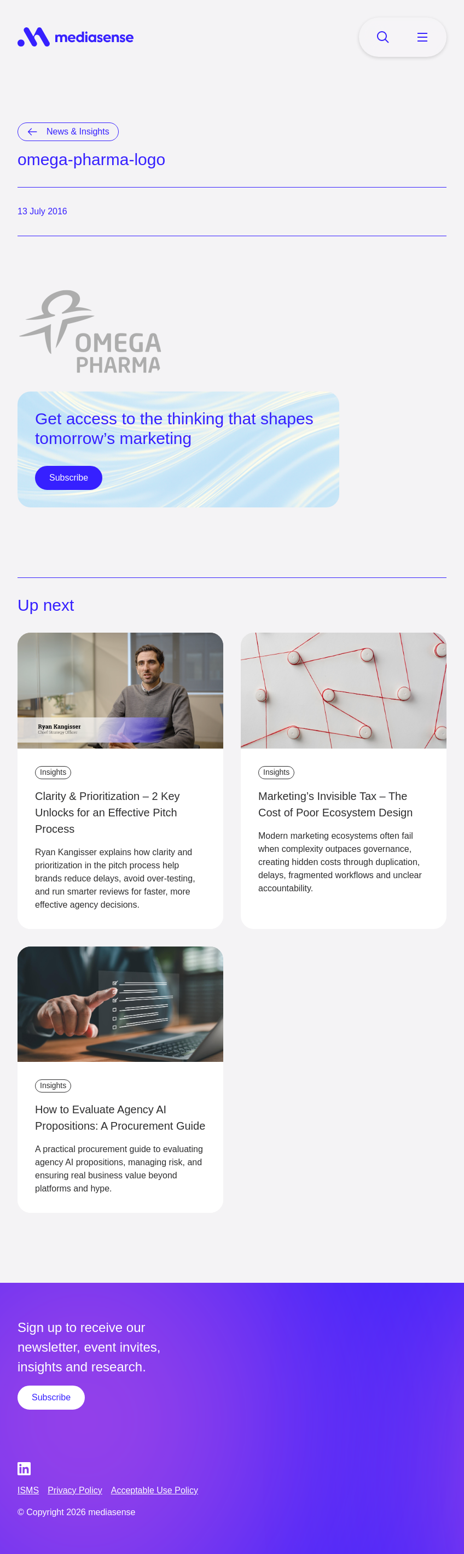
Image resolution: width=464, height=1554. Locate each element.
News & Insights (78, 131)
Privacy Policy (75, 1490)
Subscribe (68, 477)
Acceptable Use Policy (154, 1490)
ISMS (28, 1490)
